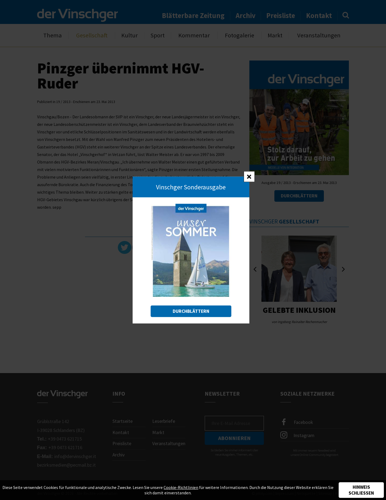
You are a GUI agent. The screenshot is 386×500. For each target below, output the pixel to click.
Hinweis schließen (361, 490)
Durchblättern (191, 311)
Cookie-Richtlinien (181, 487)
